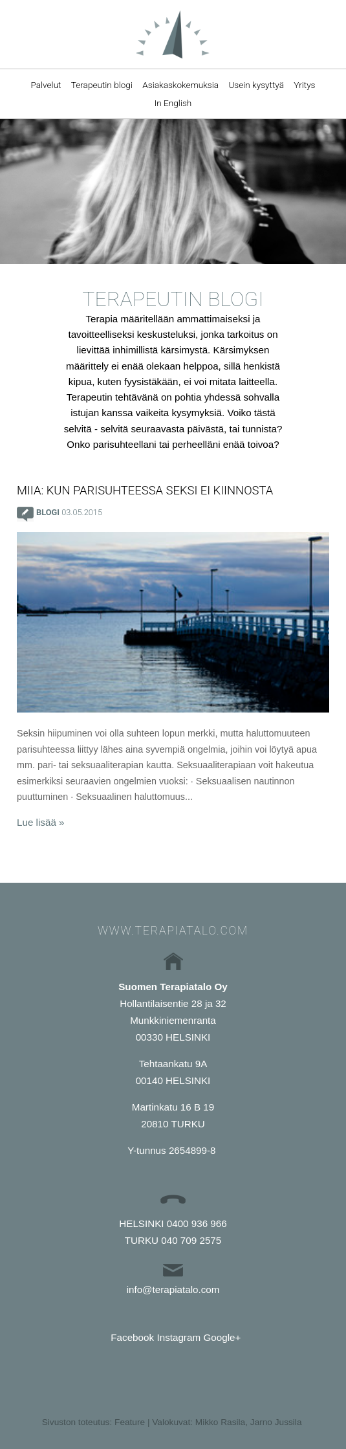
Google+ (222, 1337)
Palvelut (45, 85)
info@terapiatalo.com (173, 1289)
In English (173, 103)
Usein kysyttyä (256, 85)
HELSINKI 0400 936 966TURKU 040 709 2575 (172, 1232)
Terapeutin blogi (102, 85)
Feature (129, 1422)
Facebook (132, 1337)
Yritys (304, 85)
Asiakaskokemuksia (180, 85)
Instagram (179, 1337)
